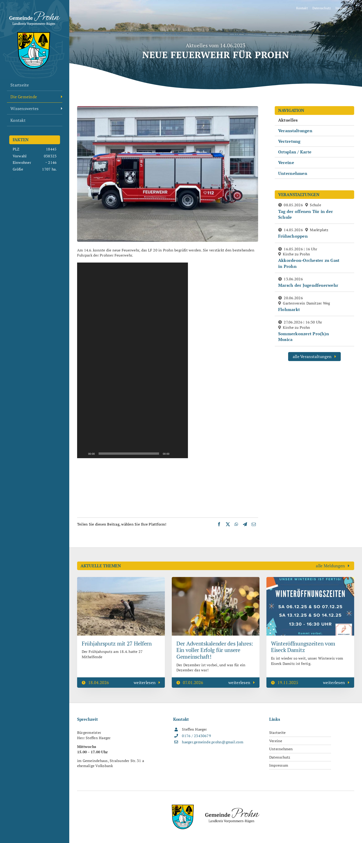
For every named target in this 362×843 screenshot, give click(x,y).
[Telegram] (245, 524)
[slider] (129, 453)
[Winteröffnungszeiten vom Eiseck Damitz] (310, 579)
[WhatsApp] (236, 524)
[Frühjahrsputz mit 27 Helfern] (121, 579)
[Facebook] (219, 524)
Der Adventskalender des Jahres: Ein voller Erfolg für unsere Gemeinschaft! (214, 650)
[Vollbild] (182, 453)
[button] (132, 360)
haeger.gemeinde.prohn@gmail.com (212, 741)
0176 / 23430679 (196, 735)
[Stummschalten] (174, 453)
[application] (132, 360)
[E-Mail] (253, 524)
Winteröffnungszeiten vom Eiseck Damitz (303, 647)
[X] (227, 524)
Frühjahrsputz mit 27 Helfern (117, 643)
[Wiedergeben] (83, 453)
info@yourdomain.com (22, 178)
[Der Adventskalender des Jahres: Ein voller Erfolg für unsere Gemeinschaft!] (215, 579)
